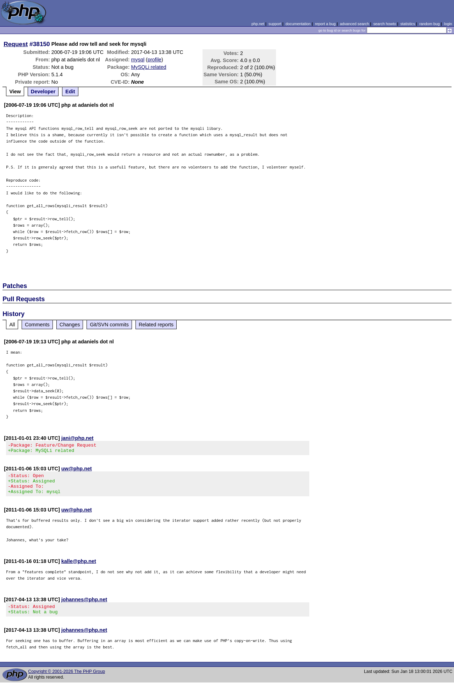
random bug (429, 24)
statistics (407, 24)
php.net (257, 24)
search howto (384, 24)
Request (16, 44)
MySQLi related (148, 67)
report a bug (325, 24)
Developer (43, 91)
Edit (70, 91)
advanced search (354, 24)
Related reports (156, 324)
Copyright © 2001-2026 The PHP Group (66, 680)
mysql (138, 59)
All (12, 324)
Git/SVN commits (109, 324)
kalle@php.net (78, 567)
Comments (37, 324)
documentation (298, 24)
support (274, 24)
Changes (70, 324)
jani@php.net (77, 438)
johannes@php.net (84, 606)
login (448, 24)
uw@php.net (76, 471)
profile (154, 59)
